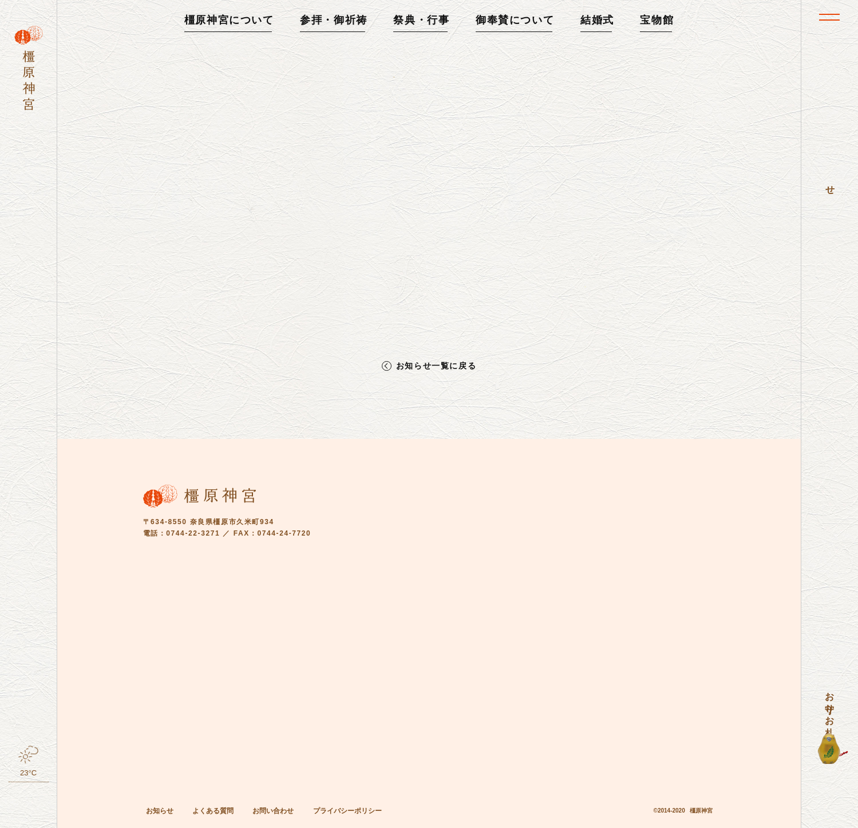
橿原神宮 (701, 810)
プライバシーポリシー (347, 811)
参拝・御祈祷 (333, 20)
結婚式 (597, 20)
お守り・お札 (830, 704)
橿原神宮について (229, 20)
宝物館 (657, 20)
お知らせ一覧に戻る (436, 366)
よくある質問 (213, 811)
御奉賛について (515, 20)
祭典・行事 (421, 20)
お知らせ (159, 811)
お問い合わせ (273, 811)
